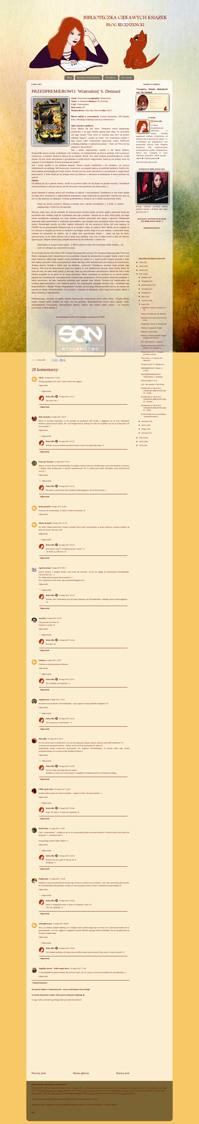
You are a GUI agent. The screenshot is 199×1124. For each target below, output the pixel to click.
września (145, 289)
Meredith (43, 739)
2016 (141, 438)
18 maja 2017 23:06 (66, 948)
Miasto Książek (45, 523)
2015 (141, 441)
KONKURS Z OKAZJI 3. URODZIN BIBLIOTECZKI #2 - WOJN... (153, 399)
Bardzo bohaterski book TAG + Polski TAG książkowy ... (153, 346)
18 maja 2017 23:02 (66, 856)
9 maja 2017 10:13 (54, 618)
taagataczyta (44, 699)
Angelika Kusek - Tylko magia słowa (54, 968)
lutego (144, 429)
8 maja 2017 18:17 (58, 417)
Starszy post (122, 1073)
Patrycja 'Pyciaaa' (46, 462)
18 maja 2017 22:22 (66, 441)
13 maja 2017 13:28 (57, 879)
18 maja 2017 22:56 (66, 766)
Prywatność (126, 77)
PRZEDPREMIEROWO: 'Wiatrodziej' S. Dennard (152, 375)
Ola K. (41, 378)
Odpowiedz (43, 385)
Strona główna (81, 1073)
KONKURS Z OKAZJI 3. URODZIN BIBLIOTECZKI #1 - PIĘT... (153, 407)
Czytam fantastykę (108, 116)
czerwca (145, 300)
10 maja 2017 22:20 (62, 789)
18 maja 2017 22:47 (66, 595)
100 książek (123, 116)
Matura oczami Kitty (149, 332)
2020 (141, 262)
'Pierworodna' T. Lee (149, 380)
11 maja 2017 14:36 (57, 828)
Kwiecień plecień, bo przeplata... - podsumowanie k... (154, 415)
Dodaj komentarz (40, 983)
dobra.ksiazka (44, 417)
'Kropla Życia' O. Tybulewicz (152, 364)
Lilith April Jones (46, 789)
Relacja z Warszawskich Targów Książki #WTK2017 (154, 336)
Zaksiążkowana (45, 923)
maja (143, 304)
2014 (141, 445)
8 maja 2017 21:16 (60, 523)
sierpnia (144, 293)
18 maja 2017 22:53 (66, 718)
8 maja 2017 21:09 (58, 506)
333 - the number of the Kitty (152, 384)
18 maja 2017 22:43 (66, 545)
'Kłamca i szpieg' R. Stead (151, 328)
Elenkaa (42, 660)
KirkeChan (43, 828)
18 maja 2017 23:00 (66, 808)
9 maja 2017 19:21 (57, 699)
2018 (141, 270)
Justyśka (42, 618)
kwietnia (145, 421)
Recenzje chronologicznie (88, 77)
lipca (143, 296)
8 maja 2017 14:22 (52, 378)
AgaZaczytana (45, 568)
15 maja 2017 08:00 (60, 923)
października (146, 285)
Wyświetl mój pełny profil (146, 162)
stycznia (145, 433)
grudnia (144, 277)
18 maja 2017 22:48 (66, 640)
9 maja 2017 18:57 (53, 660)
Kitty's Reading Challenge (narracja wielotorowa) (92, 119)
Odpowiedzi (46, 391)
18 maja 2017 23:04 (66, 900)
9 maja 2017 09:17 (59, 568)
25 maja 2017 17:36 (78, 968)
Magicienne (43, 879)
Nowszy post (38, 1073)
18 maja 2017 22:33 (66, 486)
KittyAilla (50, 396)
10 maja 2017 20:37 (55, 739)
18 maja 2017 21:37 (66, 396)
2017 (141, 274)
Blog (69, 77)
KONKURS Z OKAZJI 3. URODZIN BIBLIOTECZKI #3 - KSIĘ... (153, 390)
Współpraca (110, 77)
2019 (141, 266)
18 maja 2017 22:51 (66, 679)
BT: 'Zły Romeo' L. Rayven (152, 342)
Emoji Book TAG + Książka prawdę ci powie (152, 353)
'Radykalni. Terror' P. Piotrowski (154, 324)
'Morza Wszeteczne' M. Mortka (153, 314)
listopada (145, 281)
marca (144, 425)
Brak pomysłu (44, 506)
